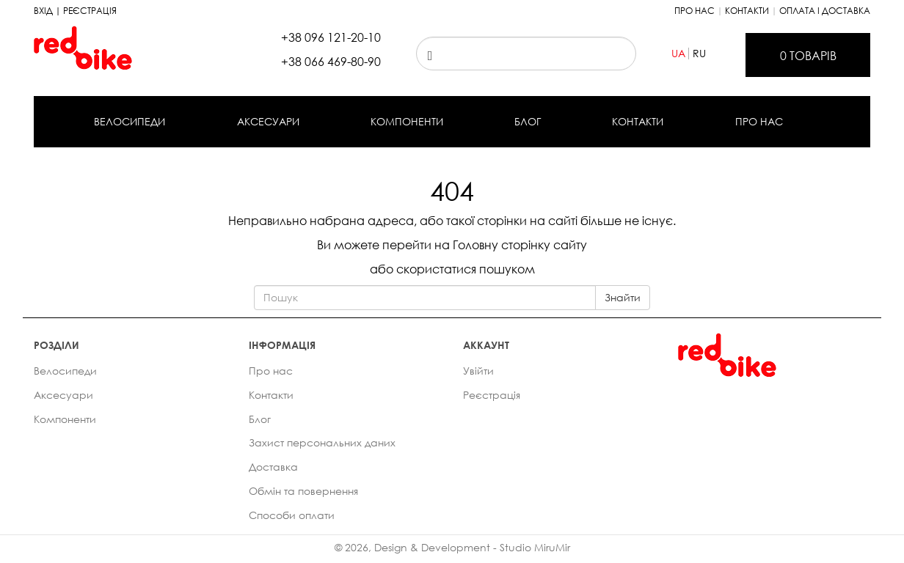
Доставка (273, 466)
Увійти (478, 370)
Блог (527, 121)
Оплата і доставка (824, 10)
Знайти (623, 297)
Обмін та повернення (303, 491)
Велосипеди (129, 121)
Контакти (747, 10)
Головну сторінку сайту (520, 245)
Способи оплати (292, 515)
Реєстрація (491, 395)
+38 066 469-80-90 (331, 61)
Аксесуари (268, 121)
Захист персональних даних (322, 442)
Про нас (694, 10)
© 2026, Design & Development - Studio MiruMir (452, 547)
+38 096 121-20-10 (331, 37)
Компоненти (407, 121)
